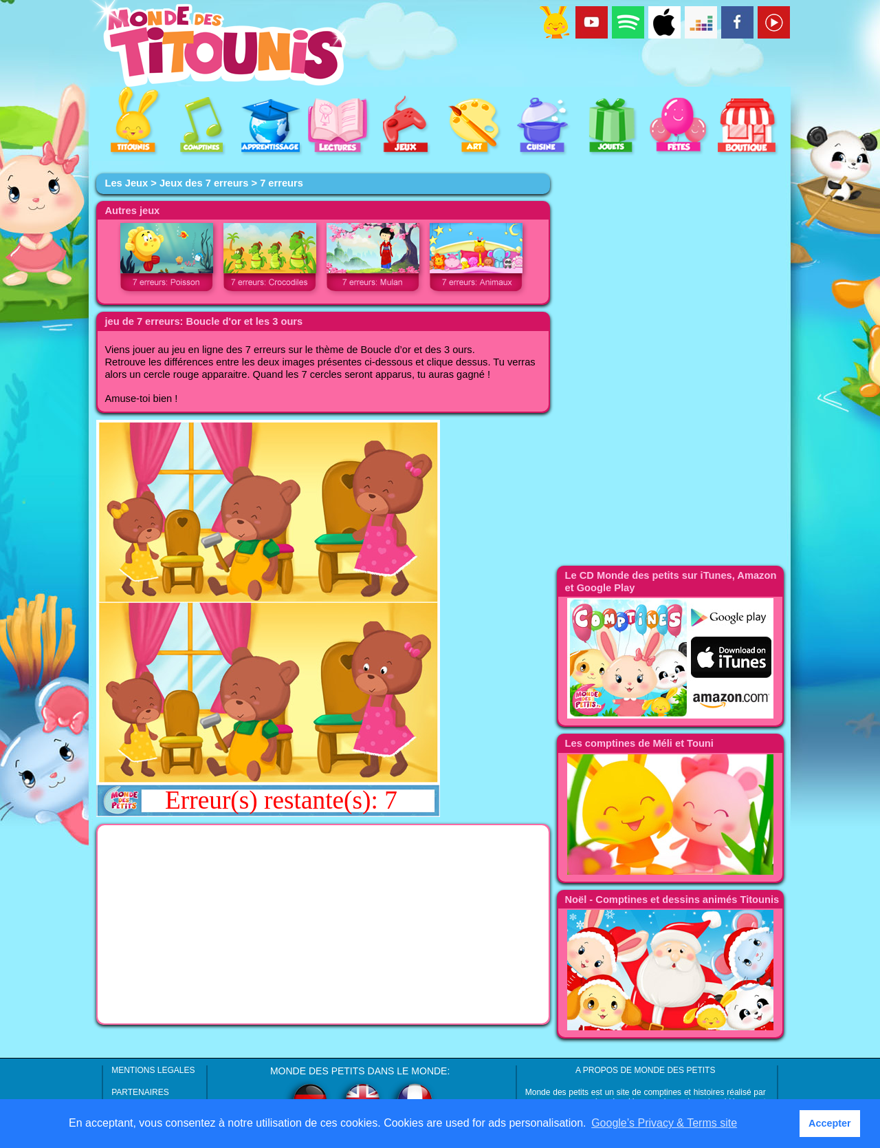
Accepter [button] (829, 1123)
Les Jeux (126, 183)
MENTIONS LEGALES (153, 1070)
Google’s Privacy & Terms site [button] (664, 1123)
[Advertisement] (323, 924)
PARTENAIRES (140, 1092)
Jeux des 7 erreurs (204, 183)
